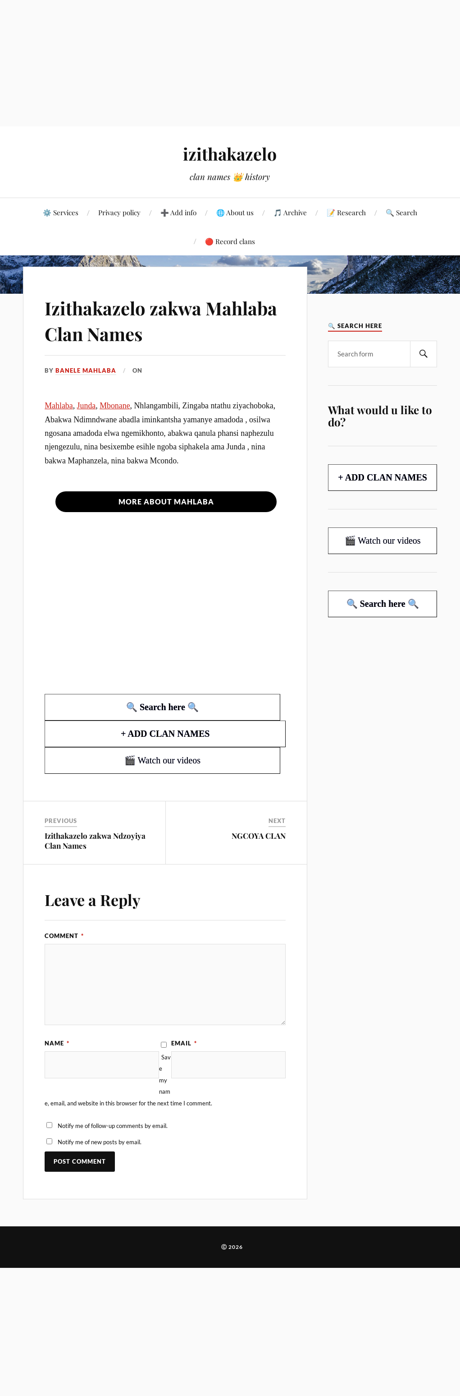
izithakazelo (230, 153)
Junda (86, 405)
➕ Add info (178, 212)
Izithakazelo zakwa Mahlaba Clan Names (141, 320)
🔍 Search (401, 212)
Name (57, 1043)
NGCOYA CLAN (259, 836)
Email (184, 1043)
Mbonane (115, 405)
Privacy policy (119, 212)
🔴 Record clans (230, 241)
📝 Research (346, 212)
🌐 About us (235, 212)
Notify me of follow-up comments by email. (113, 1125)
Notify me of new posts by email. (99, 1142)
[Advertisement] (230, 63)
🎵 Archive (290, 212)
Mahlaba (59, 405)
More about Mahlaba (166, 501)
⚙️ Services (60, 212)
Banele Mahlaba (85, 370)
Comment (64, 935)
